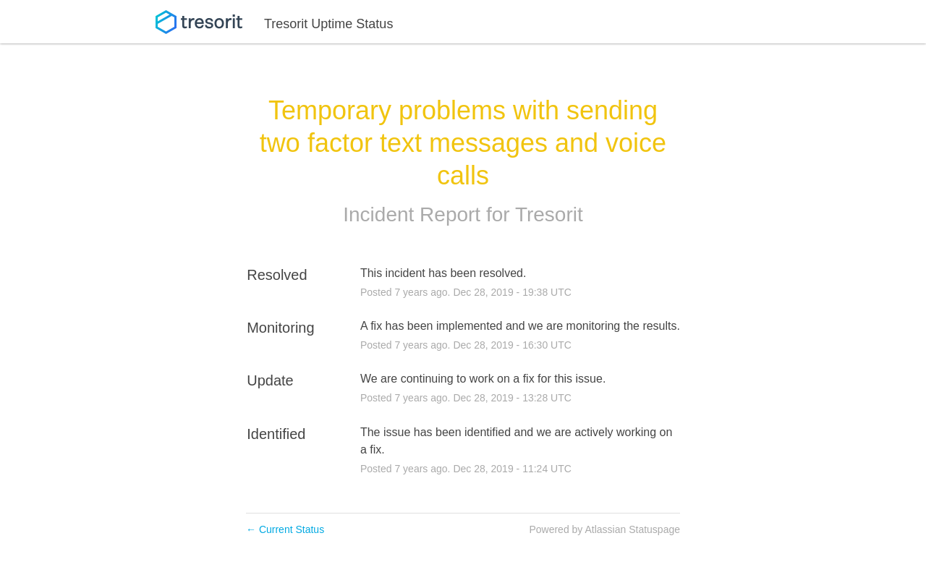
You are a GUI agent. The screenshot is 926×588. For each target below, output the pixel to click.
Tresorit (549, 214)
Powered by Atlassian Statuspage (604, 529)
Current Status (285, 529)
